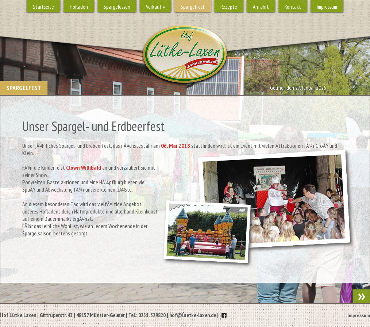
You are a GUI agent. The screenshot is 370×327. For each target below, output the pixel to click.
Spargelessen (117, 6)
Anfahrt (261, 6)
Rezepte (228, 6)
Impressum (327, 6)
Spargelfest (193, 6)
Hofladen (79, 6)
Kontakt (293, 6)
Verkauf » (155, 6)
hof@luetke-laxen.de (192, 315)
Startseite (43, 6)
